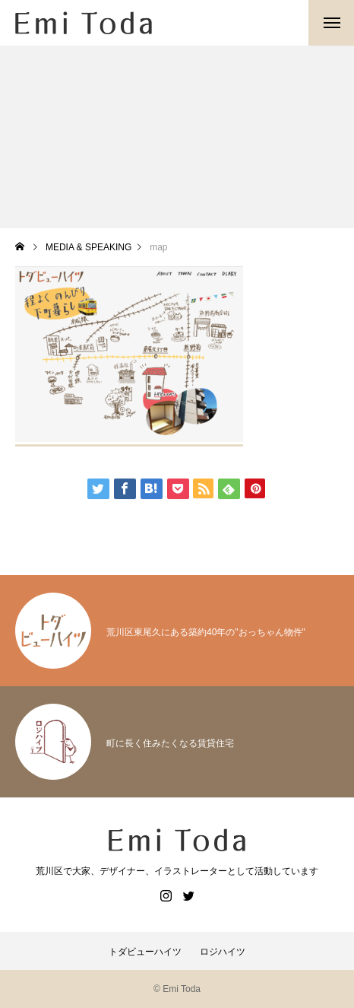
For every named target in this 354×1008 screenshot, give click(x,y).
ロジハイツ (222, 951)
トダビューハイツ (145, 951)
